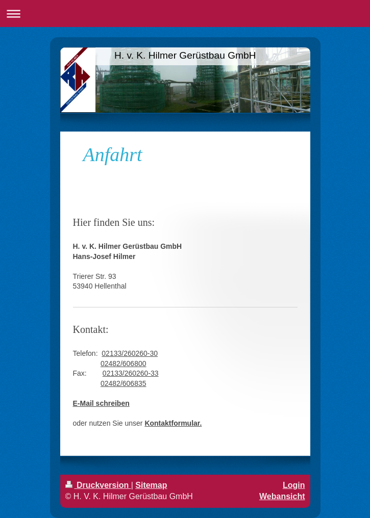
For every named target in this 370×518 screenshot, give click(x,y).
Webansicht (282, 496)
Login (294, 485)
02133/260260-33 (131, 373)
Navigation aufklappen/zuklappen (185, 13)
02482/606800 (123, 363)
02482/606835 (123, 383)
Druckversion (98, 485)
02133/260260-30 (130, 353)
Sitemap (151, 485)
